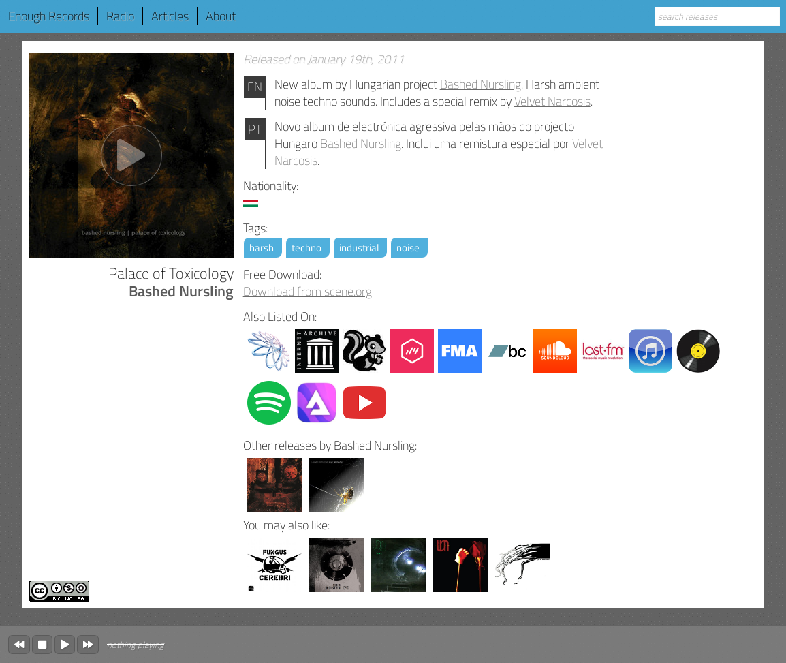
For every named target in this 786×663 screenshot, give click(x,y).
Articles (170, 16)
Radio (120, 16)
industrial (359, 248)
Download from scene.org (307, 291)
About (221, 16)
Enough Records (48, 16)
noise (408, 248)
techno (306, 248)
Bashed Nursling (480, 84)
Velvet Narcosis (552, 101)
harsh (261, 248)
